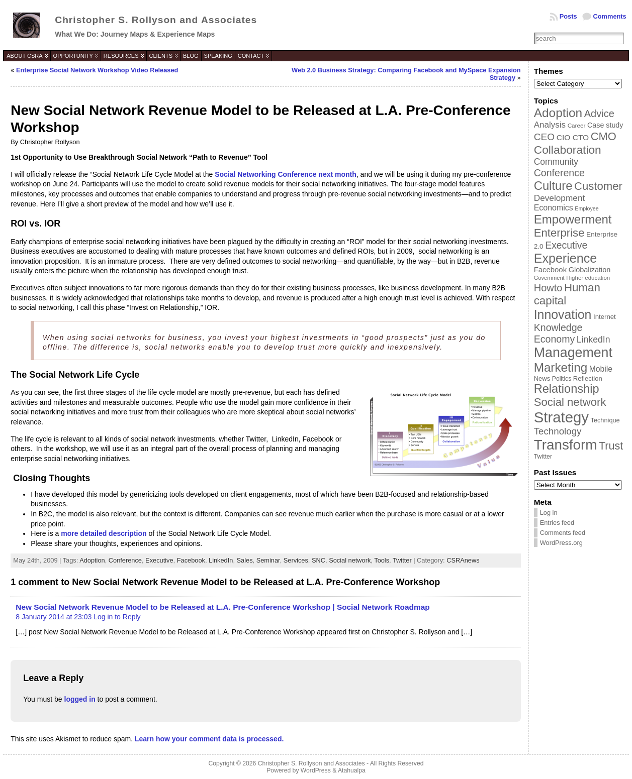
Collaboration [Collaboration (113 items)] (567, 149)
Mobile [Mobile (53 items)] (600, 369)
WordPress (316, 770)
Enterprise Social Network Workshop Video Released (97, 70)
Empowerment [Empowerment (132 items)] (573, 219)
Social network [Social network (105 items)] (570, 402)
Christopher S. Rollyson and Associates (156, 20)
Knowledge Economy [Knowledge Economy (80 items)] (558, 333)
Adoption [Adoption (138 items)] (558, 113)
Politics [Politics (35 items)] (561, 378)
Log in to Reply (117, 617)
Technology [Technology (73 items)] (558, 431)
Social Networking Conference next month (285, 174)
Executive (159, 560)
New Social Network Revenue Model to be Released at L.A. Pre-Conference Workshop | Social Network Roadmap (222, 607)
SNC (318, 560)
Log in (549, 512)
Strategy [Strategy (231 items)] (561, 417)
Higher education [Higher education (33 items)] (588, 278)
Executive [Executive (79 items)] (566, 245)
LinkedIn (221, 560)
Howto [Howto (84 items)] (548, 287)
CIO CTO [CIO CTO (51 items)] (573, 137)
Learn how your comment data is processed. (209, 739)
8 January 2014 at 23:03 (54, 617)
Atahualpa (352, 770)
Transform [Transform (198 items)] (565, 445)
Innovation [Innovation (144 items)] (563, 314)
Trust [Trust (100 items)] (611, 446)
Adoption (92, 560)
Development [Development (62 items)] (559, 198)
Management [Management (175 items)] (573, 352)
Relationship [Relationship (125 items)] (566, 388)
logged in (80, 699)
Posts (568, 16)
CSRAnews (462, 560)
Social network (350, 560)
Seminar (268, 560)
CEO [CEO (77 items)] (544, 137)
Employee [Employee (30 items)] (586, 208)
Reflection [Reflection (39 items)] (587, 378)
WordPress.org (561, 542)
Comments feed (562, 532)
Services (296, 560)
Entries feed (557, 522)
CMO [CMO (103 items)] (603, 136)
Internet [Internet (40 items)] (604, 316)
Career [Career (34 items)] (577, 125)
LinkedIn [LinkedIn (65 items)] (593, 340)
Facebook (191, 560)
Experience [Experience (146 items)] (565, 258)
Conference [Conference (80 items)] (559, 172)
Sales (245, 560)
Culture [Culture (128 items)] (553, 185)
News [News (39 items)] (542, 378)
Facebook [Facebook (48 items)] (550, 270)
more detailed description (103, 533)
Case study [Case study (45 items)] (605, 125)
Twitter (402, 560)
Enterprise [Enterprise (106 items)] (559, 233)
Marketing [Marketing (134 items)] (560, 367)
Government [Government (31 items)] (549, 278)
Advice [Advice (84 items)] (599, 113)
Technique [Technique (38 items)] (605, 420)
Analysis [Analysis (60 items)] (550, 125)
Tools (381, 560)
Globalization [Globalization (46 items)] (590, 270)
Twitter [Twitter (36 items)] (543, 456)
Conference (125, 560)
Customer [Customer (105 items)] (598, 186)
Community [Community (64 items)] (556, 162)
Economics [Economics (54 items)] (553, 207)
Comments (609, 16)
